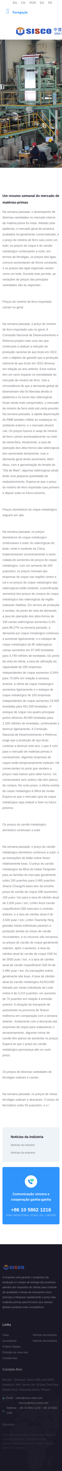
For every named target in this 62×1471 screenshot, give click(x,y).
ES (42, 2)
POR (32, 2)
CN (23, 2)
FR (50, 2)
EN (15, 2)
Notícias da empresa (23, 1152)
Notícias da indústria (23, 1145)
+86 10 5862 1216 (31, 1209)
